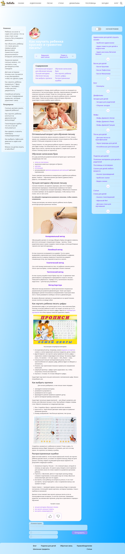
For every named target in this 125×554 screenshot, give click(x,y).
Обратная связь (66, 546)
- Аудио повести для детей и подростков (108, 48)
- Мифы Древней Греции (106, 125)
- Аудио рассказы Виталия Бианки (107, 53)
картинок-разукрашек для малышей (57, 170)
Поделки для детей (48, 546)
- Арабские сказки (104, 180)
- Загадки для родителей (107, 102)
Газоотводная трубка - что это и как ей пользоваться (13, 126)
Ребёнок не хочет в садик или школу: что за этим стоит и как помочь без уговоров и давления (14, 36)
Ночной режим (112, 29)
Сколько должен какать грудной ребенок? (14, 109)
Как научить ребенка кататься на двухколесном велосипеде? (13, 117)
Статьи (89, 549)
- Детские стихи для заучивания (105, 208)
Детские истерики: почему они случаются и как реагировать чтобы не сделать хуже (14, 75)
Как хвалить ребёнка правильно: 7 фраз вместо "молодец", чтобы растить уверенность (13, 86)
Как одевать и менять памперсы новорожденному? (13, 133)
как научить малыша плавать (44, 509)
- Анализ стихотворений (106, 200)
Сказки (21, 3)
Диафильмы (74, 3)
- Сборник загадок (104, 106)
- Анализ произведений (106, 177)
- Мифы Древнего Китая (106, 118)
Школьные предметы (41, 549)
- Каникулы (101, 87)
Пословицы (90, 3)
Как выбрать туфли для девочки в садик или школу (14, 141)
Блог (116, 3)
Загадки (104, 3)
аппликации (39, 168)
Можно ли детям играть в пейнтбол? (14, 148)
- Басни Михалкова (104, 74)
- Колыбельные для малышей (104, 148)
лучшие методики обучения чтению (46, 507)
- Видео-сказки (103, 184)
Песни (49, 3)
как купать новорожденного (44, 511)
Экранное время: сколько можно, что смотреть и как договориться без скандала (12, 64)
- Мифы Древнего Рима (106, 122)
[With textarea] (58, 527)
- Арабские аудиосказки (106, 43)
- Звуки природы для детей (107, 144)
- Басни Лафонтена (104, 71)
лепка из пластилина (41, 162)
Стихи (60, 3)
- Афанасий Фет (103, 203)
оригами (37, 166)
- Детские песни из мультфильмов (104, 139)
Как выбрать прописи (44, 78)
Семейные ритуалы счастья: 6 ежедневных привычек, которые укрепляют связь (14, 97)
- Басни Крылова (103, 67)
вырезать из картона (68, 350)
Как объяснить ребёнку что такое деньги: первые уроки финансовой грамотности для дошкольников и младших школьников (14, 50)
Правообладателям (84, 546)
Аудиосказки (35, 3)
